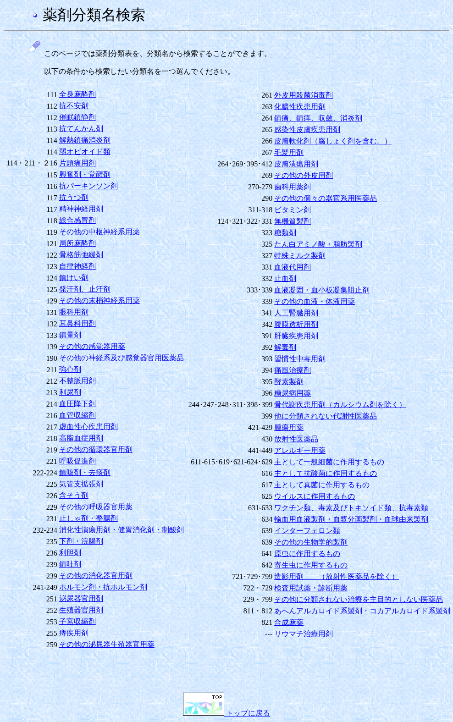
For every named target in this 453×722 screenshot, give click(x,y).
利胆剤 (70, 553)
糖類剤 (285, 233)
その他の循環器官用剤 (96, 449)
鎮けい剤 (73, 277)
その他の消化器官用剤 (96, 575)
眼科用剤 (73, 312)
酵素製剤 (289, 382)
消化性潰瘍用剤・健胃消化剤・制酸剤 (121, 530)
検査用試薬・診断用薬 (311, 588)
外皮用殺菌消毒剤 (303, 95)
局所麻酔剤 (77, 243)
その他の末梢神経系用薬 (99, 300)
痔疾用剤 (73, 633)
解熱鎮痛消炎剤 (84, 140)
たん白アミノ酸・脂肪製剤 (318, 244)
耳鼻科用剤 (77, 323)
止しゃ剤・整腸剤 (88, 518)
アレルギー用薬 (300, 450)
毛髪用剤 (289, 152)
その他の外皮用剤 (303, 175)
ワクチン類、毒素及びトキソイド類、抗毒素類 (351, 508)
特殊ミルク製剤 (300, 255)
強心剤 (70, 369)
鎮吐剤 (70, 564)
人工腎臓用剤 (296, 313)
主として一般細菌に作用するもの (329, 462)
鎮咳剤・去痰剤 (84, 472)
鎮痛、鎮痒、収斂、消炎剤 (318, 118)
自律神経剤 (77, 266)
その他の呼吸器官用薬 (96, 507)
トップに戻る (226, 713)
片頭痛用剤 (77, 163)
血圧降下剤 (77, 404)
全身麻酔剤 (77, 94)
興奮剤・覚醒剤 (84, 174)
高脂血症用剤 (81, 438)
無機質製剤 (292, 221)
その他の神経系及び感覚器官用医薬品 (121, 358)
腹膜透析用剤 (296, 324)
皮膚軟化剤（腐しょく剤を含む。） (333, 141)
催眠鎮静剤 (77, 117)
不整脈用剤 (77, 381)
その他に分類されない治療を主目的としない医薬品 (358, 599)
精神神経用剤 (81, 209)
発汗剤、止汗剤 (84, 289)
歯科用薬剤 (292, 187)
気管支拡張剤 (81, 484)
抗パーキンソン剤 (88, 186)
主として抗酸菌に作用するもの (325, 473)
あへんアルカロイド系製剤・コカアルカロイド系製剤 (362, 611)
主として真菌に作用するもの (322, 485)
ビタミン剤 (292, 210)
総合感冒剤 (77, 220)
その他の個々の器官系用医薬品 (325, 198)
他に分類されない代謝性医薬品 (325, 416)
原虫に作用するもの (307, 553)
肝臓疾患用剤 (296, 336)
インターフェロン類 (307, 531)
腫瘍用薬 (289, 427)
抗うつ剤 (73, 197)
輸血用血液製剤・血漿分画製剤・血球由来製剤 (351, 519)
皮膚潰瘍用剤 (296, 164)
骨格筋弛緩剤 (81, 255)
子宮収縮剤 (77, 621)
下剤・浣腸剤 (81, 541)
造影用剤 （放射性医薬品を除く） (336, 576)
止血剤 (285, 278)
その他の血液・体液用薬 (314, 301)
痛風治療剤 (292, 370)
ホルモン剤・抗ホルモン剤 (103, 587)
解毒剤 (285, 347)
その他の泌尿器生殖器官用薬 (107, 644)
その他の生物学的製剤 (311, 542)
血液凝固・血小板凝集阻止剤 (322, 290)
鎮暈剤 (70, 335)
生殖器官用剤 (81, 610)
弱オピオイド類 (84, 151)
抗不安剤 (73, 106)
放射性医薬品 (296, 439)
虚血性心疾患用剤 (88, 426)
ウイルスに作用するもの (314, 496)
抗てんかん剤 (81, 128)
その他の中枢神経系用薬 (99, 232)
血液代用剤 (292, 267)
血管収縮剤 (77, 415)
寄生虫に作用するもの (311, 565)
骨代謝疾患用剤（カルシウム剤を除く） (340, 404)
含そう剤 (73, 495)
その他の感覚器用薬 (92, 346)
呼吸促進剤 (77, 461)
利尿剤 (70, 392)
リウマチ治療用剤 (303, 634)
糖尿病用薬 (292, 393)
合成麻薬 (289, 622)
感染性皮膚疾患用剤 (307, 129)
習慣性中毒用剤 (300, 359)
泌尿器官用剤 (81, 598)
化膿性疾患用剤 (300, 106)
